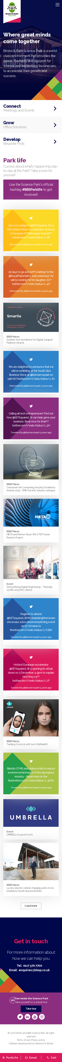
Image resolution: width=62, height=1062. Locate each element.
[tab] (31, 1057)
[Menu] (57, 4)
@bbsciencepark (39, 374)
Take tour (31, 1008)
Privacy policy (38, 1040)
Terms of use (23, 1040)
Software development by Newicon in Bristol (31, 1043)
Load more (31, 905)
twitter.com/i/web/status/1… (35, 378)
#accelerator (36, 229)
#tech (24, 229)
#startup (50, 229)
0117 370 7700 (32, 965)
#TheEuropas (32, 233)
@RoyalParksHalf (19, 276)
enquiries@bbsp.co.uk (34, 970)
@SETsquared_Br (41, 225)
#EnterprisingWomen (39, 618)
